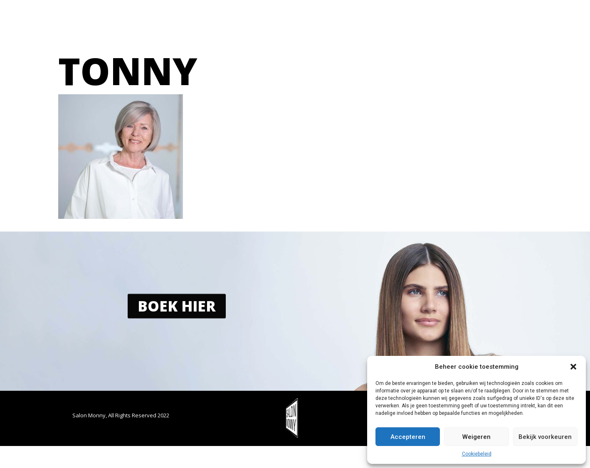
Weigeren (476, 437)
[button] (573, 367)
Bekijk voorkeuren (545, 437)
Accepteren (407, 437)
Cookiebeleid (476, 454)
